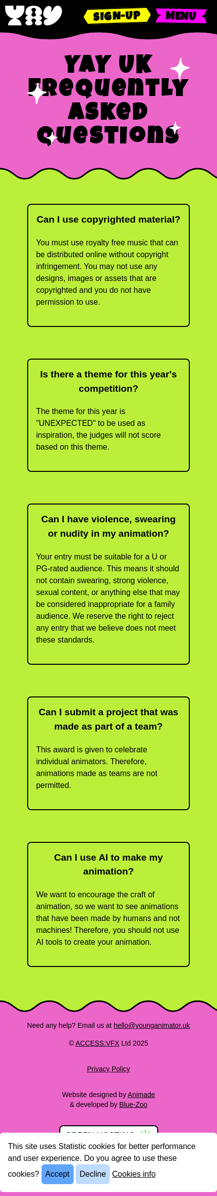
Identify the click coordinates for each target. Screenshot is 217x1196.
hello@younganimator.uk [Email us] (152, 1025)
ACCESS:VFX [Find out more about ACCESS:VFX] (98, 1043)
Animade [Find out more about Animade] (141, 1095)
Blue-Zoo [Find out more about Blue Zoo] (133, 1104)
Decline (93, 1174)
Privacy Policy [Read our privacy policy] (108, 1069)
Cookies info (134, 1174)
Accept (57, 1174)
